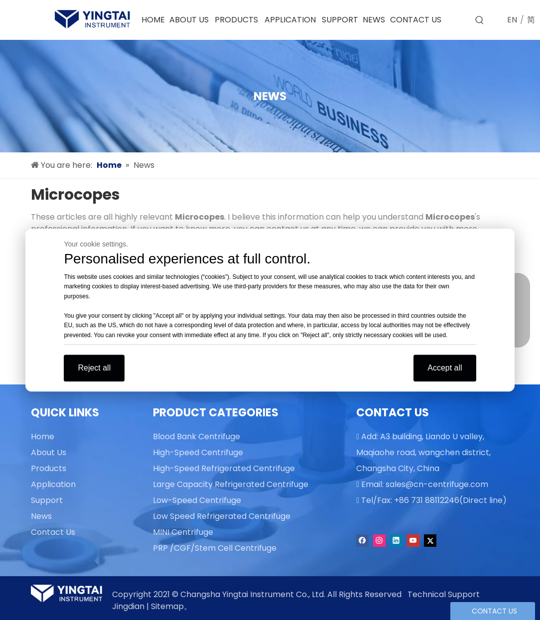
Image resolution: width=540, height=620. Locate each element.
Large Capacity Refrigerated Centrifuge (230, 484)
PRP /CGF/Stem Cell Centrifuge (214, 548)
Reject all (94, 368)
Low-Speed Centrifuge (197, 500)
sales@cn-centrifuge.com (437, 484)
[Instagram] (379, 540)
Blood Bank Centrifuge (196, 436)
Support (47, 500)
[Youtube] (413, 540)
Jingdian (128, 606)
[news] (270, 96)
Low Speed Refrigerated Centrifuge (221, 516)
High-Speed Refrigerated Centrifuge (224, 468)
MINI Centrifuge (183, 532)
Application (53, 484)
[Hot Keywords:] (479, 20)
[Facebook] (362, 540)
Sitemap (167, 606)
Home (42, 436)
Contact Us (53, 532)
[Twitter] (430, 540)
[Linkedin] (396, 540)
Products (48, 468)
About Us (48, 452)
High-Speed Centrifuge (198, 452)
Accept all (444, 368)
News (41, 516)
